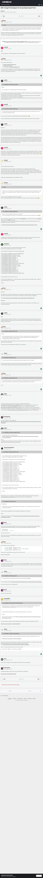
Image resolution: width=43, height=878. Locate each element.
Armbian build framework (11, 12)
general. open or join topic (7, 65)
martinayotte (7, 416)
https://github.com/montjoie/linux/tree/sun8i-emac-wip (10, 404)
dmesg (14, 406)
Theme (14, 698)
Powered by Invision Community (21, 700)
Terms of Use (3, 876)
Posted (7, 22)
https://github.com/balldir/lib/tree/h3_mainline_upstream (11, 407)
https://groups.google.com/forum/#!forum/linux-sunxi (17, 410)
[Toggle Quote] (2, 25)
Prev (4, 16)
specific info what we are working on (9, 64)
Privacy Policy (20, 698)
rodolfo (5, 80)
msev (5, 658)
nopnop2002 (7, 598)
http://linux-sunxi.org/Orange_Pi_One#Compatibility (10, 623)
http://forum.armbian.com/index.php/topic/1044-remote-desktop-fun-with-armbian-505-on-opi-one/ (19, 224)
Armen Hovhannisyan (9, 447)
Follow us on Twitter (31, 698)
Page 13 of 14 (21, 16)
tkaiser (3, 10)
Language (10, 698)
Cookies (25, 698)
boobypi (6, 160)
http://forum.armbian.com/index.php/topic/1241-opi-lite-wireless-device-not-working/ (26, 581)
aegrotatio (6, 243)
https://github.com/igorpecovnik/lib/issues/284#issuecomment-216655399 (16, 644)
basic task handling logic (14, 66)
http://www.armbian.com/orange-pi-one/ (8, 496)
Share (10, 691)
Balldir (5, 393)
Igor (5, 20)
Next (39, 16)
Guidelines (14, 876)
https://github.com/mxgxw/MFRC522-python (8, 673)
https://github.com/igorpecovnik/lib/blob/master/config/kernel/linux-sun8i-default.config (18, 298)
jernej (5, 522)
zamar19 (6, 47)
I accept (39, 875)
